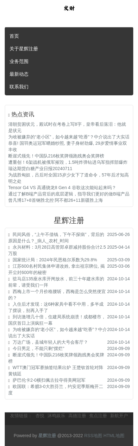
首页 (14, 36)
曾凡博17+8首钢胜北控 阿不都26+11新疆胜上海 (55, 200)
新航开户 (119, 415)
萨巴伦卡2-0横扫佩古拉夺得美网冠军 (49, 380)
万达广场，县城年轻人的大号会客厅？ (50, 342)
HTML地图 (114, 435)
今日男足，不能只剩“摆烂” (38, 348)
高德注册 (77, 415)
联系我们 (18, 86)
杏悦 (39, 415)
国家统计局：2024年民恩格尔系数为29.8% (55, 259)
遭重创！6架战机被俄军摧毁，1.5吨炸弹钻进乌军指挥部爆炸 (68, 162)
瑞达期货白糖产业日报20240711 (40, 168)
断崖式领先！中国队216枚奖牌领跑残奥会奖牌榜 (56, 155)
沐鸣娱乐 (56, 415)
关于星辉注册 (23, 48)
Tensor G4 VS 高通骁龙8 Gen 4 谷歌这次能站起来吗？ (62, 187)
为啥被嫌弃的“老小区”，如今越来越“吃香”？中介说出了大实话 (68, 136)
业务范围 (18, 61)
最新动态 (18, 74)
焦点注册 (98, 415)
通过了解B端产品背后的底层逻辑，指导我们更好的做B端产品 (68, 193)
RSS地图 (93, 435)
